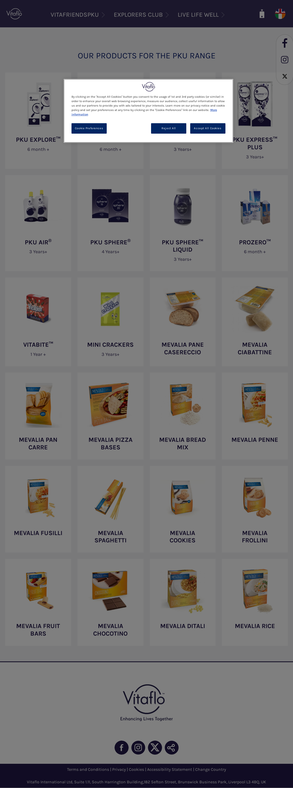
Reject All (169, 128)
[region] (148, 111)
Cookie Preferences (89, 128)
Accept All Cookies (207, 128)
